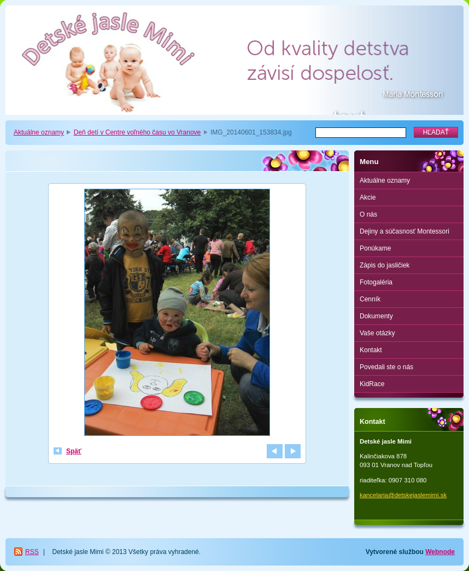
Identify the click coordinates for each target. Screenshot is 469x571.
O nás (368, 214)
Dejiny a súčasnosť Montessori (404, 231)
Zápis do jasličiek (384, 265)
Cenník (370, 299)
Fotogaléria (376, 282)
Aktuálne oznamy (39, 132)
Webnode (440, 552)
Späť (73, 451)
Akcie (368, 197)
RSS (32, 552)
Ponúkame (375, 248)
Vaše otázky (377, 333)
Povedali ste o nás (386, 367)
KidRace (372, 384)
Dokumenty (376, 316)
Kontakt (371, 350)
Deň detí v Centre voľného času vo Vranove (137, 132)
